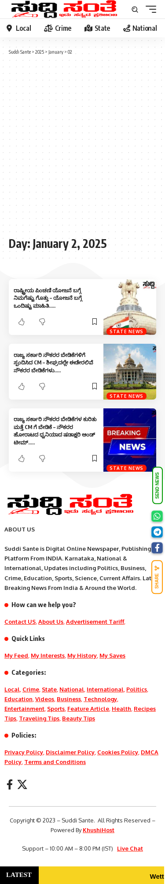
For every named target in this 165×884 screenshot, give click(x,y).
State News (126, 331)
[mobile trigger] (148, 9)
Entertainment (24, 708)
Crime (30, 689)
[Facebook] (9, 784)
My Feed (16, 655)
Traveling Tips (39, 718)
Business (69, 698)
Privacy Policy (23, 752)
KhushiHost (98, 829)
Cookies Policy (117, 752)
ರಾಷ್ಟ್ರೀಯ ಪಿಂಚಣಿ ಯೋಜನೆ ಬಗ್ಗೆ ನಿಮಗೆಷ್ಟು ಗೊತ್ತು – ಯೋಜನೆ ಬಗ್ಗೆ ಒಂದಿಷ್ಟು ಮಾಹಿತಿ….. (48, 298)
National (71, 689)
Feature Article (88, 708)
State (49, 689)
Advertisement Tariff (95, 621)
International (105, 689)
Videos (44, 698)
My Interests (48, 655)
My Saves (112, 655)
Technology (100, 698)
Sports (56, 708)
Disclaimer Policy (70, 752)
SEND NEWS (157, 485)
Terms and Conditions (55, 761)
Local (12, 689)
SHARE (157, 577)
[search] (134, 9)
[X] (22, 784)
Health (121, 708)
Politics (136, 689)
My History (82, 655)
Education (18, 698)
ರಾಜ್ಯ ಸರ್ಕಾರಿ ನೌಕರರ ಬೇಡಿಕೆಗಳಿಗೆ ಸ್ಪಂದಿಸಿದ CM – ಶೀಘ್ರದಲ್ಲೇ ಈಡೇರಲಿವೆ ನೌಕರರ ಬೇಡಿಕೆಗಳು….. (53, 363)
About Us (50, 621)
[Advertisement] (82, 144)
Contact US (20, 621)
